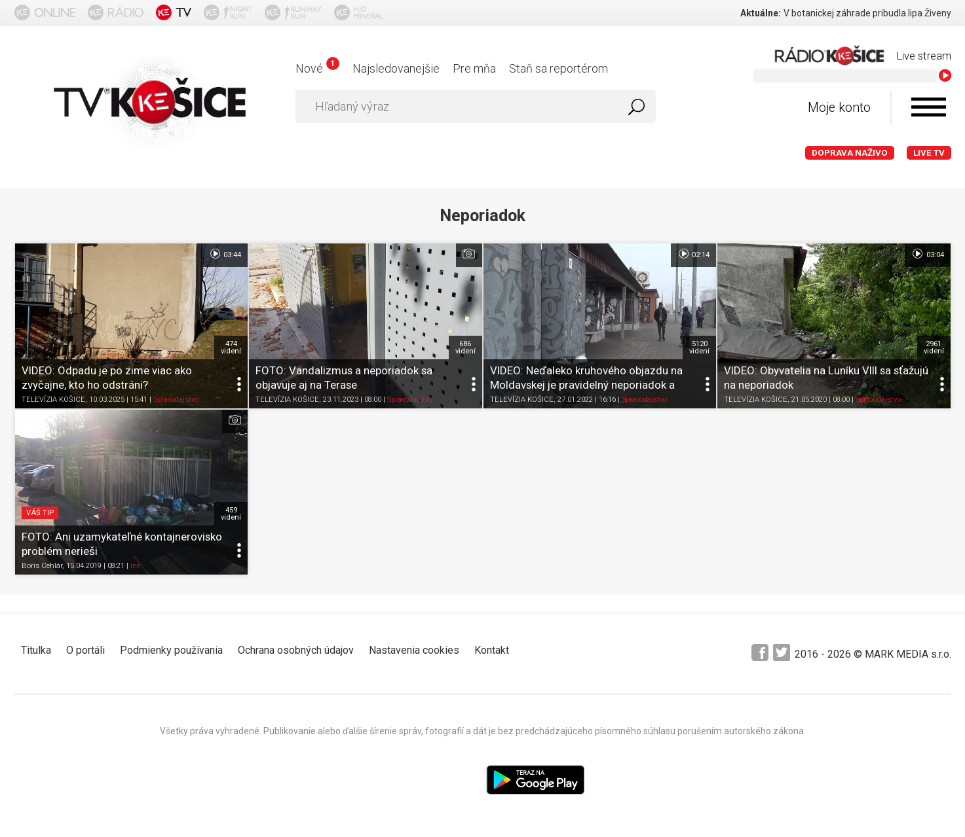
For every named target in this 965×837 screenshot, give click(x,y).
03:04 (927, 254)
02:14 (693, 254)
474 (231, 347)
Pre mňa (474, 68)
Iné (135, 566)
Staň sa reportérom (558, 68)
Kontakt (491, 650)
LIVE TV (929, 153)
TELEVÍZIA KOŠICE (53, 399)
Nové (317, 68)
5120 (699, 347)
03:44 (225, 254)
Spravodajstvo (176, 399)
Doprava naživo (850, 153)
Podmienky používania (171, 650)
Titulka (36, 650)
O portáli (85, 650)
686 (465, 347)
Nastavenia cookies (414, 650)
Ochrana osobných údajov (296, 650)
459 (231, 514)
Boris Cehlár (42, 566)
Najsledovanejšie (396, 68)
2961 (934, 347)
